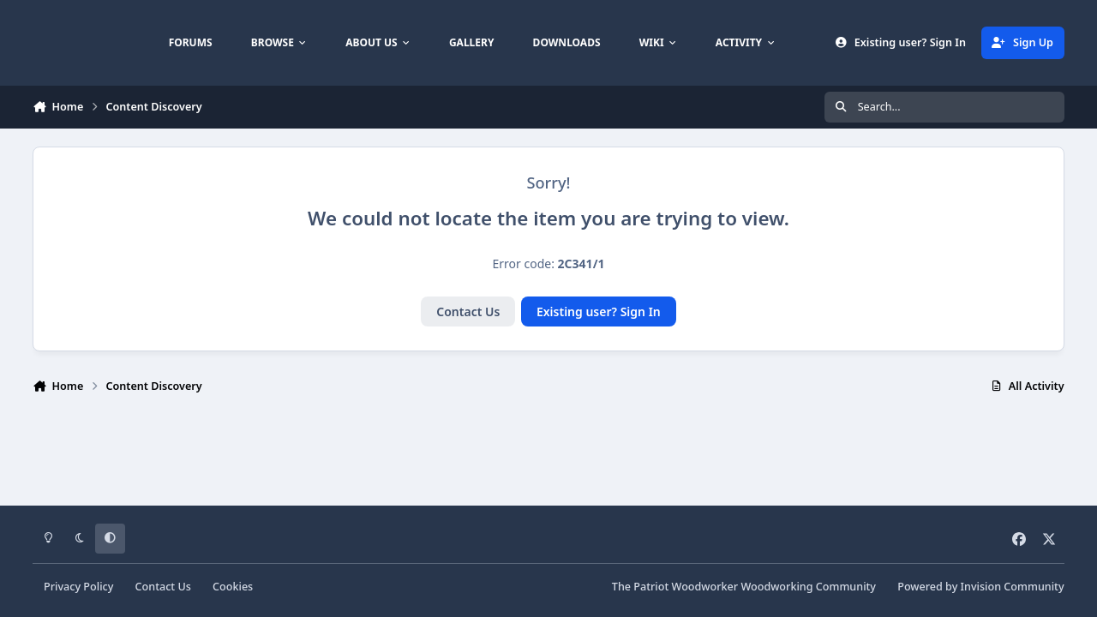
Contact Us (468, 311)
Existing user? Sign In (599, 311)
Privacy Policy (78, 586)
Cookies (233, 586)
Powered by (980, 586)
